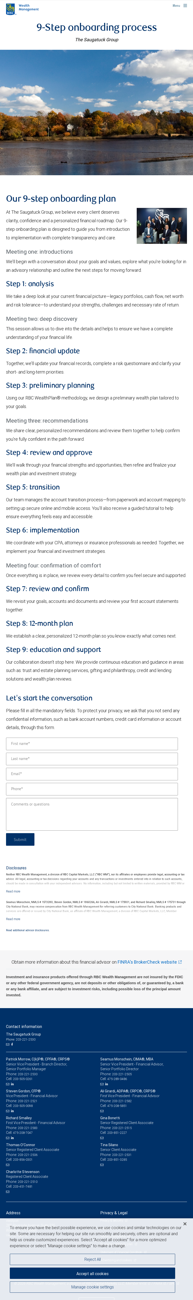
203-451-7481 (23, 1186)
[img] (96, 112)
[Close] (184, 1223)
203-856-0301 (23, 1159)
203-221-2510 (27, 1182)
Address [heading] (13, 1212)
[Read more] (13, 891)
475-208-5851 (117, 1106)
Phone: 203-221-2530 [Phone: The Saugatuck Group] (20, 1039)
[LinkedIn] (13, 1084)
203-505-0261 (23, 1079)
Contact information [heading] (24, 1026)
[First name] (92, 744)
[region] (96, 1259)
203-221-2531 (122, 1155)
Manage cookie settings (92, 1286)
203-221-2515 (122, 1128)
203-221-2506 (27, 1155)
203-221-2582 (122, 1101)
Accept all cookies (92, 1273)
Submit (20, 839)
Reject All (92, 1259)
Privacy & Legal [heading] (113, 1212)
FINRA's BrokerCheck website (147, 962)
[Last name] (92, 759)
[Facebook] (12, 1044)
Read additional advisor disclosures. (28, 930)
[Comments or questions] (92, 814)
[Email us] (8, 1044)
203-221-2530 (27, 1074)
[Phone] (92, 789)
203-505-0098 (23, 1106)
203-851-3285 (117, 1159)
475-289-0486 (117, 1079)
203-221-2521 (27, 1101)
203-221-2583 (27, 1128)
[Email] (92, 774)
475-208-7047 (23, 1133)
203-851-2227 (117, 1133)
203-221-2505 (122, 1074)
